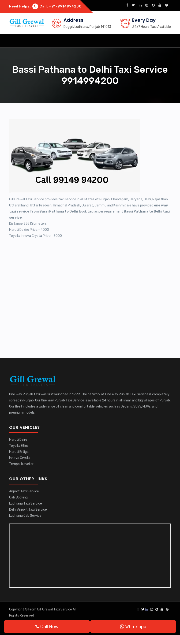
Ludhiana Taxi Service (25, 503)
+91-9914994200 (65, 6)
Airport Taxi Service (24, 491)
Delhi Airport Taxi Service (28, 510)
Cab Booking (18, 497)
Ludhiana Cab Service (25, 516)
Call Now (47, 626)
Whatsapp (133, 626)
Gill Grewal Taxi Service (55, 609)
